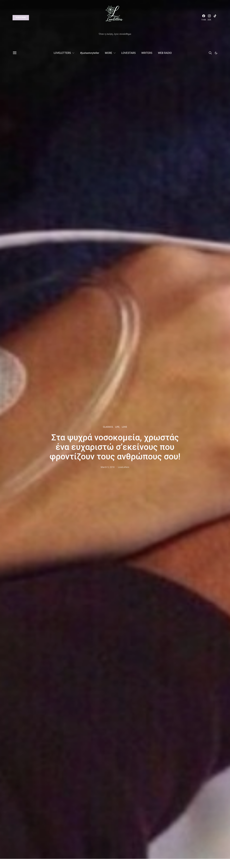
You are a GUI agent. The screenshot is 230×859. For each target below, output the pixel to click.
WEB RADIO (165, 53)
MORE (108, 53)
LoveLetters (123, 467)
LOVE (124, 427)
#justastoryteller (89, 53)
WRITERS (146, 53)
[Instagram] (209, 17)
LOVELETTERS (62, 53)
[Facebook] (203, 17)
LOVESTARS (128, 53)
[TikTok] (215, 17)
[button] (216, 53)
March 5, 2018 (107, 467)
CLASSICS (108, 427)
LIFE (117, 427)
